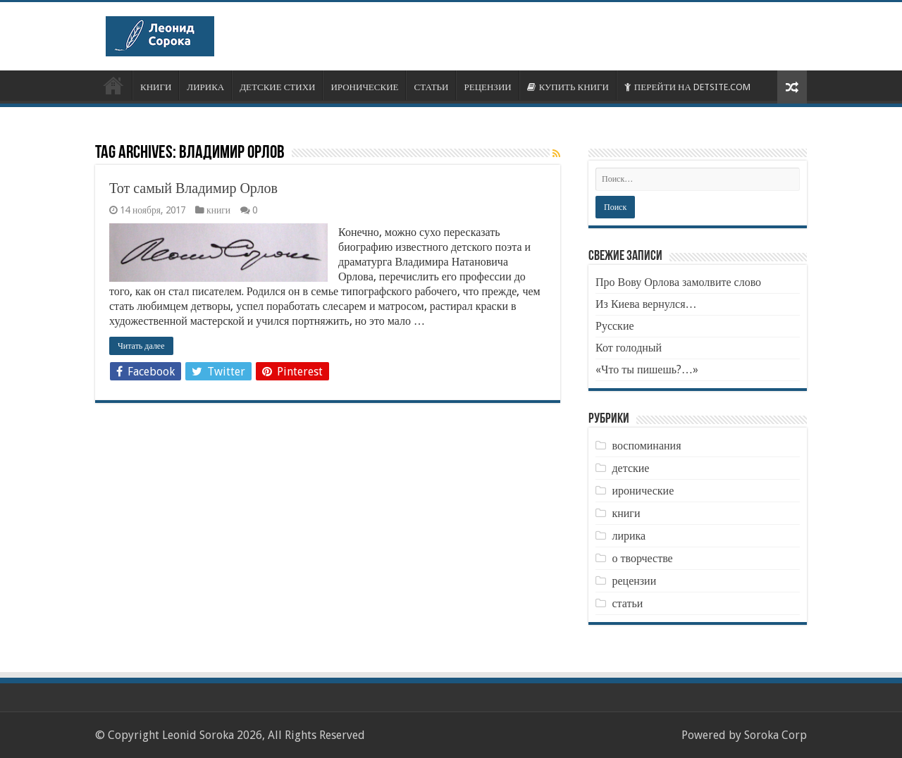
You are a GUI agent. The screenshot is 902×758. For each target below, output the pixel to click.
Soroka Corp (775, 735)
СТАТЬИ (431, 87)
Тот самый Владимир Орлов (193, 188)
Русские (614, 326)
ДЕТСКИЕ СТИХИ (277, 87)
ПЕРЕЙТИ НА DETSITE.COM (687, 87)
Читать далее (141, 346)
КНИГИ (155, 87)
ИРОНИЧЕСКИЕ (364, 87)
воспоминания (646, 445)
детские (630, 468)
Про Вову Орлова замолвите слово (678, 282)
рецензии (634, 581)
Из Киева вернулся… (646, 304)
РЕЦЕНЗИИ (487, 87)
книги (218, 210)
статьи (627, 603)
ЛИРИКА (205, 87)
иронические (643, 490)
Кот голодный (628, 347)
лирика (628, 535)
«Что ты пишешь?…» (646, 369)
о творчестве (642, 558)
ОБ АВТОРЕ (113, 85)
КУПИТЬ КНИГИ (568, 87)
